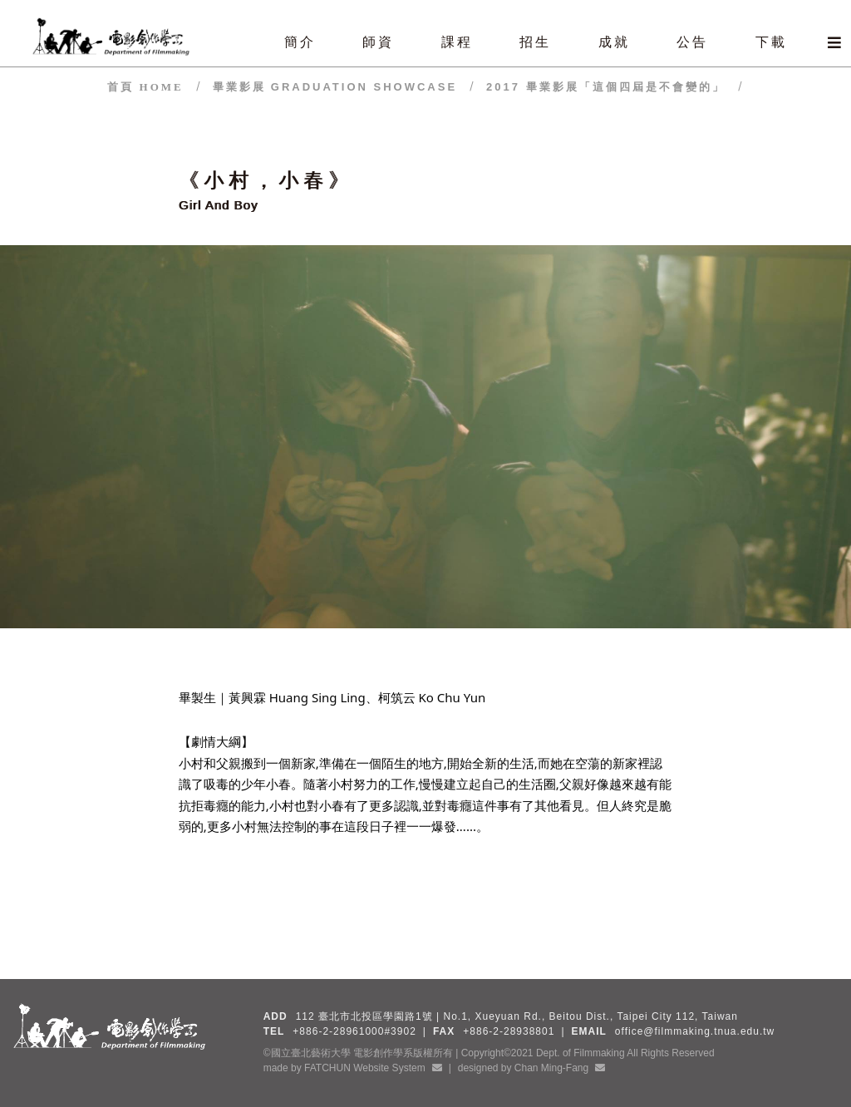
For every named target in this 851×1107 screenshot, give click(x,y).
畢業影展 (335, 87)
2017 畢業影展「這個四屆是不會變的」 (606, 87)
